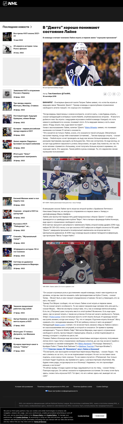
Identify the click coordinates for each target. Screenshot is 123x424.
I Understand (99, 416)
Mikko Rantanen (85, 343)
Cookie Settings (22, 417)
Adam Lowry (60, 325)
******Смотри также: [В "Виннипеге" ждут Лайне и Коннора (70, 349)
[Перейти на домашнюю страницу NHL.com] (10, 3)
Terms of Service (40, 422)
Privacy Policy (38, 415)
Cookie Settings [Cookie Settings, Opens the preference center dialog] (83, 416)
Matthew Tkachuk (86, 346)
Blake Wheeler (91, 127)
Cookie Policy (52, 415)
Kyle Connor (55, 317)
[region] (61, 416)
